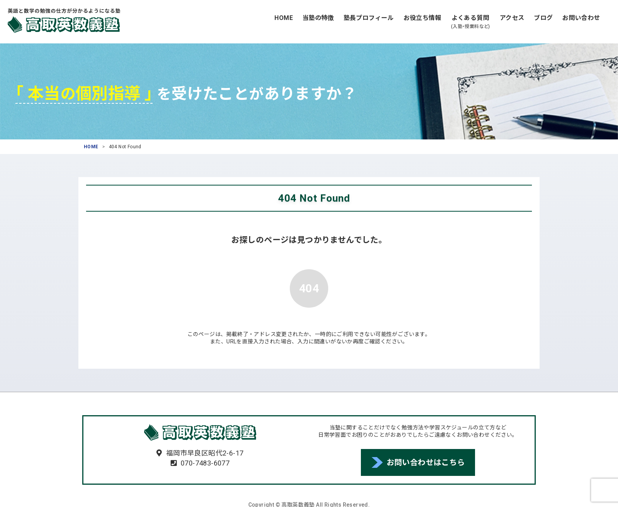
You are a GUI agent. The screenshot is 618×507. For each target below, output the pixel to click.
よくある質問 (470, 22)
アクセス (512, 18)
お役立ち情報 (422, 18)
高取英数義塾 (64, 24)
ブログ (543, 18)
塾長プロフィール (369, 18)
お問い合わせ (581, 18)
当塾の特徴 (318, 18)
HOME (283, 18)
